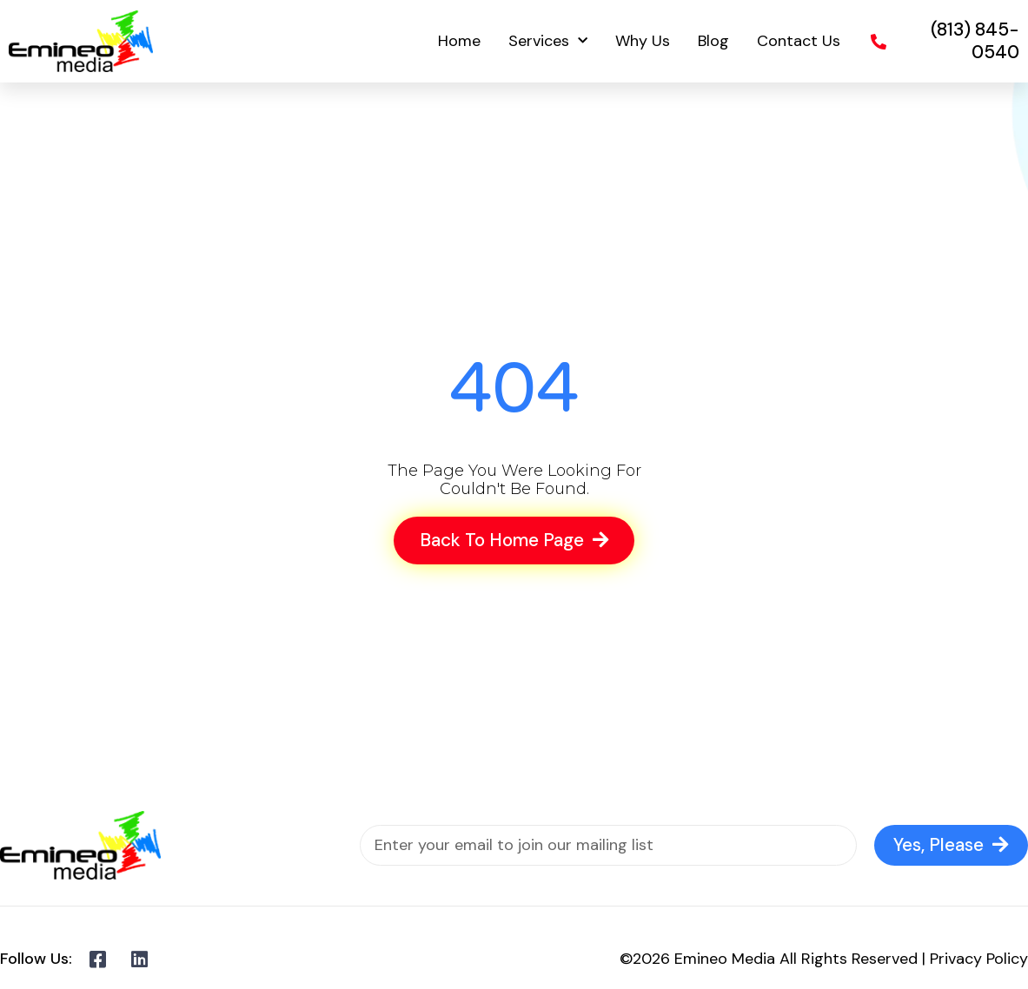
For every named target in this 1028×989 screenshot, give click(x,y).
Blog (713, 40)
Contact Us (798, 40)
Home (459, 40)
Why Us (642, 40)
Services (547, 41)
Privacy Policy (979, 958)
